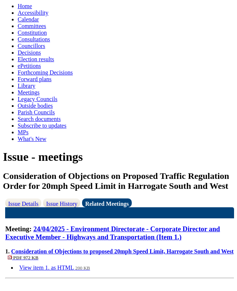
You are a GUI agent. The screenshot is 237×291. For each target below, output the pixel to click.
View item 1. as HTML (54, 267)
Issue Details (23, 204)
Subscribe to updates (42, 125)
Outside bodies (35, 106)
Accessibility (33, 13)
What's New (32, 139)
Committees (32, 26)
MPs (23, 132)
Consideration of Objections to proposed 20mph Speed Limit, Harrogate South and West (119, 254)
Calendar (28, 19)
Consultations (34, 39)
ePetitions (29, 66)
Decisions (29, 52)
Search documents (39, 119)
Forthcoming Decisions (45, 72)
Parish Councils (36, 112)
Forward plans (35, 79)
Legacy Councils (37, 99)
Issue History (61, 204)
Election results (36, 59)
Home (25, 6)
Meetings (29, 92)
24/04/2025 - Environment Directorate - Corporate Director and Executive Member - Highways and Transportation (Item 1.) (112, 233)
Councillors (31, 46)
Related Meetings (107, 204)
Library (26, 86)
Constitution (32, 33)
